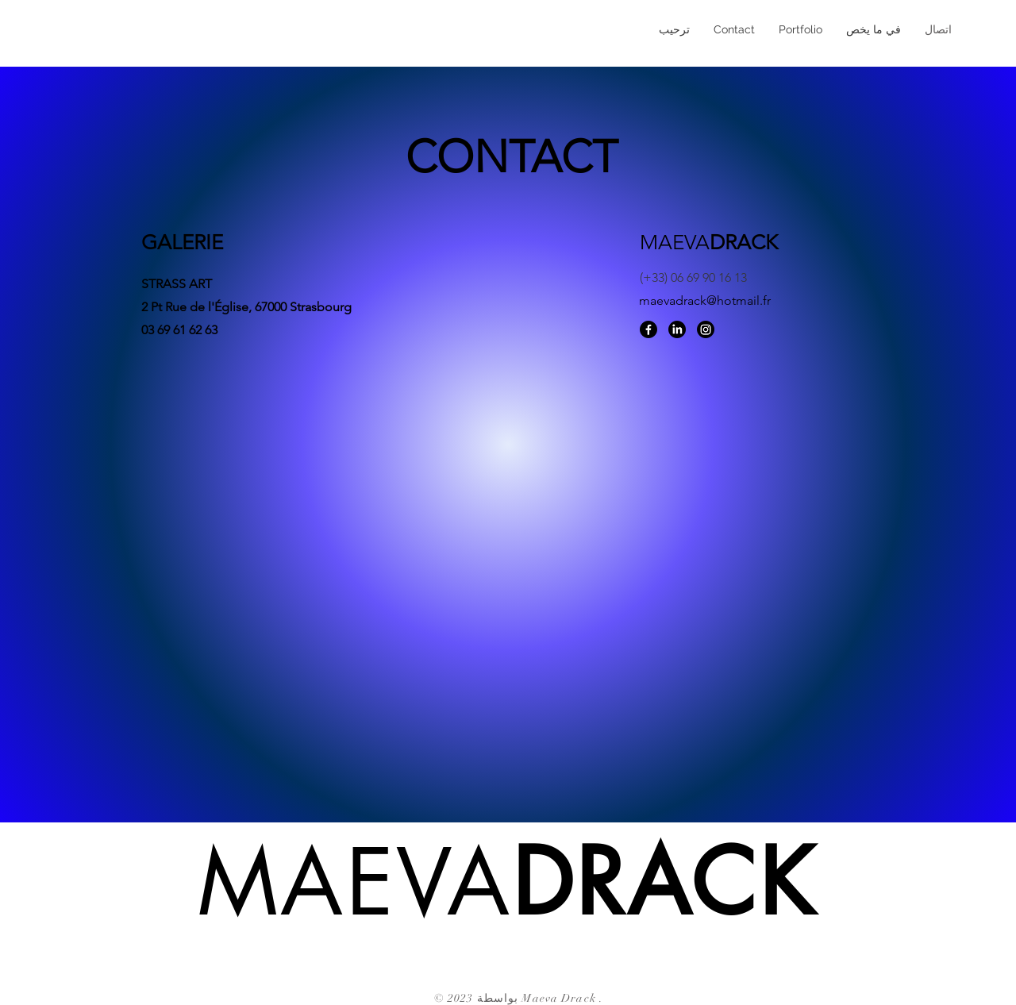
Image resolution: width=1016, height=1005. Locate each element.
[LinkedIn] (677, 329)
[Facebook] (648, 329)
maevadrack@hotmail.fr (705, 300)
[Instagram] (705, 329)
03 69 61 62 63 (179, 329)
